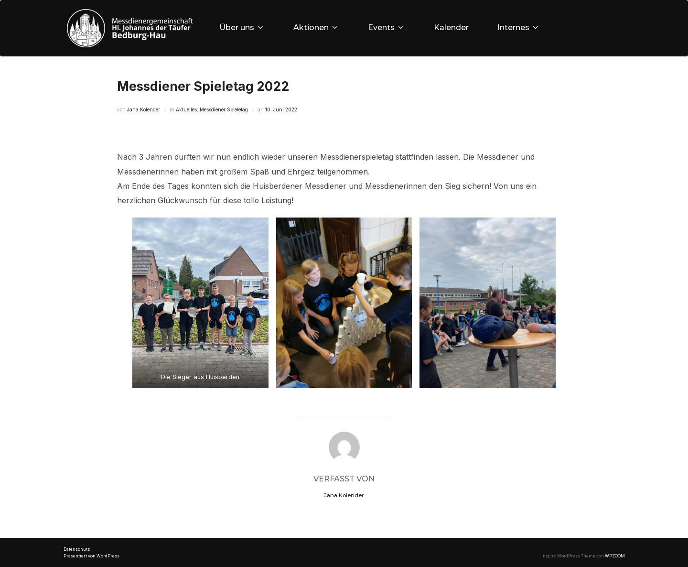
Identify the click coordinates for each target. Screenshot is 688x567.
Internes (518, 27)
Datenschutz (77, 549)
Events (386, 27)
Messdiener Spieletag (224, 109)
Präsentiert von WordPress (91, 556)
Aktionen (316, 27)
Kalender (451, 27)
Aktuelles (186, 109)
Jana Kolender (143, 109)
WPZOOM (615, 556)
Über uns (242, 27)
